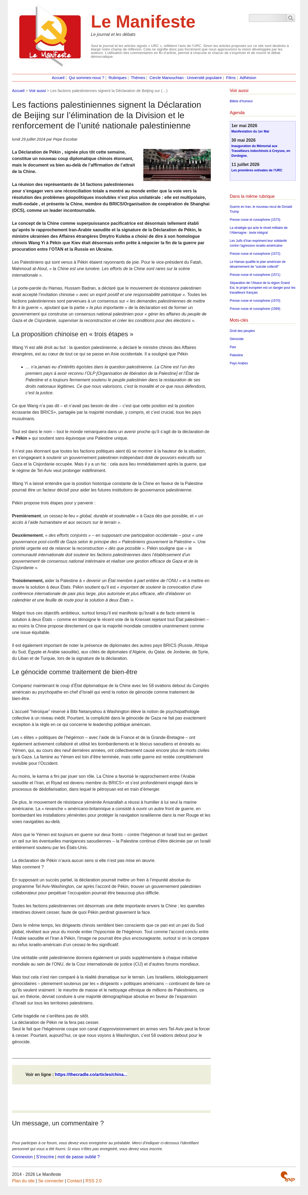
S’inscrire (45, 1157)
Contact (74, 1181)
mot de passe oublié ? (78, 1157)
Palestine (236, 355)
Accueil (58, 78)
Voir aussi (37, 91)
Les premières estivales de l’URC (256, 170)
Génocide (236, 339)
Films (231, 78)
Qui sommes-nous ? (86, 78)
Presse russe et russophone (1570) (255, 301)
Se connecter (50, 1181)
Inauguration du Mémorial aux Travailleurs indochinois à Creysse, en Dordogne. (260, 151)
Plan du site (23, 1181)
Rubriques (118, 78)
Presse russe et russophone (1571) (255, 275)
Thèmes (138, 78)
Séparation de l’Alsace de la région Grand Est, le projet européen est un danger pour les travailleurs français (263, 287)
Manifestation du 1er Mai (250, 131)
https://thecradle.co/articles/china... (91, 1074)
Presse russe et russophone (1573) (255, 220)
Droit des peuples (242, 331)
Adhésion (248, 78)
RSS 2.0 (94, 1181)
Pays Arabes (239, 363)
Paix (233, 347)
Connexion (22, 1157)
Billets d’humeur (241, 101)
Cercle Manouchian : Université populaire (186, 78)
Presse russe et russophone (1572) (255, 254)
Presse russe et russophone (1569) (255, 309)
